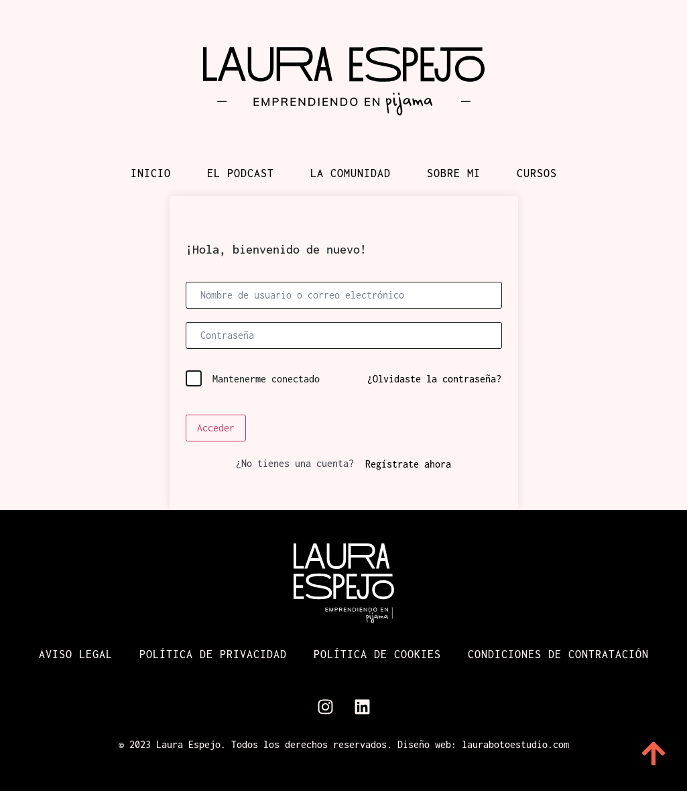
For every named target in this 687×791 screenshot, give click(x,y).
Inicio (151, 173)
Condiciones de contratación (558, 654)
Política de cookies (377, 654)
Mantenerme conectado (266, 378)
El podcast (240, 173)
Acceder (216, 427)
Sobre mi (454, 173)
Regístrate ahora (408, 464)
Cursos (537, 173)
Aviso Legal (76, 654)
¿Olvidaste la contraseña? (434, 378)
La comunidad (350, 173)
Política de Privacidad (213, 654)
